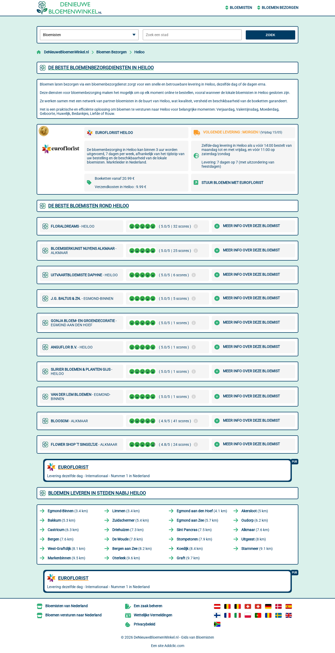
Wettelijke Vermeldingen (153, 615)
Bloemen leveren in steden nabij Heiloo (97, 493)
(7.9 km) (194, 539)
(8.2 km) (132, 549)
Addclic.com (174, 646)
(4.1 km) (202, 511)
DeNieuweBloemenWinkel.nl (66, 52)
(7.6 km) (255, 530)
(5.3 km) (61, 520)
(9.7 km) (188, 558)
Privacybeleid (144, 624)
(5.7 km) (197, 520)
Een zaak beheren (148, 606)
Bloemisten (241, 7)
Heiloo (139, 52)
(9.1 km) (257, 549)
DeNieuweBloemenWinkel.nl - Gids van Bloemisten (174, 637)
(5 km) (254, 511)
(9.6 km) (126, 558)
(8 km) (253, 539)
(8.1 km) (66, 549)
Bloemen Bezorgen (280, 7)
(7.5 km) (194, 530)
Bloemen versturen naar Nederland (73, 615)
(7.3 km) (128, 530)
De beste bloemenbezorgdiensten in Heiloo (101, 67)
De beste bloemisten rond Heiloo (88, 206)
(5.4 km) (130, 520)
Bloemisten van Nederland (66, 606)
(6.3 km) (63, 530)
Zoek (270, 35)
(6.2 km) (254, 520)
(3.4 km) (68, 511)
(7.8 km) (127, 539)
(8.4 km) (190, 549)
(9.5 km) (66, 558)
